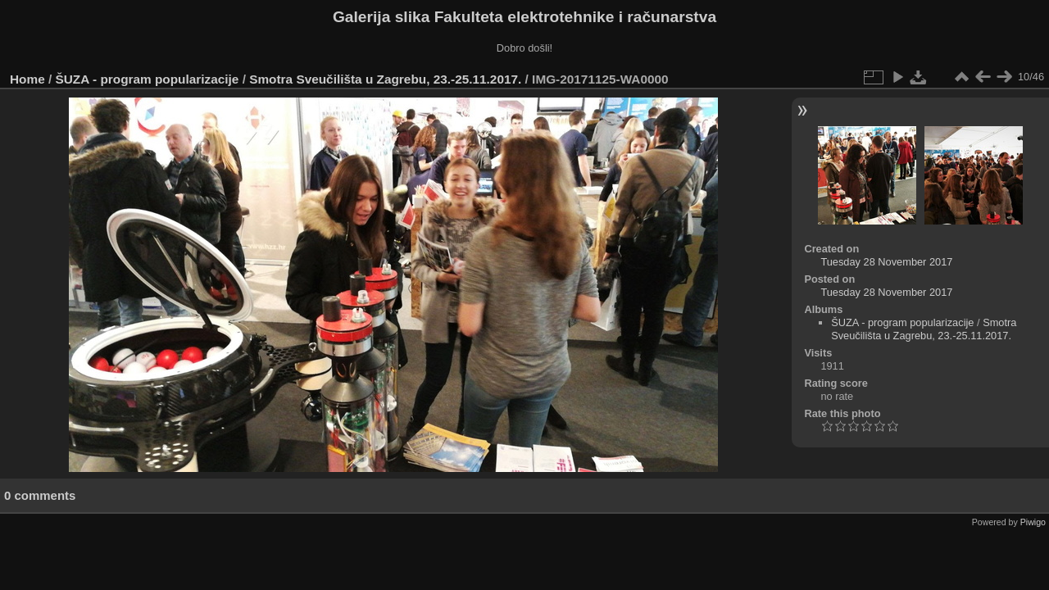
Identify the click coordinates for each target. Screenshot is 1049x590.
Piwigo (1033, 522)
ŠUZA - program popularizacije (147, 79)
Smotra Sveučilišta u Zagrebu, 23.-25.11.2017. (385, 79)
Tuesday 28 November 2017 (886, 262)
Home (27, 79)
